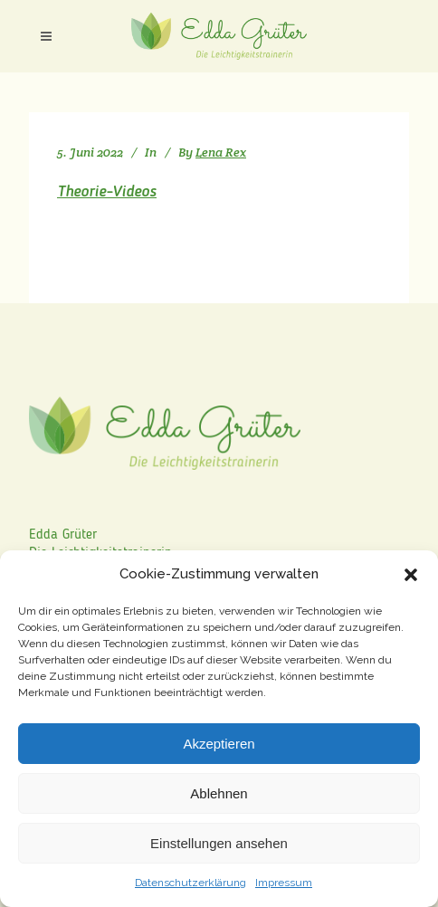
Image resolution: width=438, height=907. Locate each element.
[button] (411, 575)
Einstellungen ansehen (219, 843)
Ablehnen (218, 793)
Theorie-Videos (107, 192)
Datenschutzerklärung (190, 882)
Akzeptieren (218, 743)
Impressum (283, 882)
